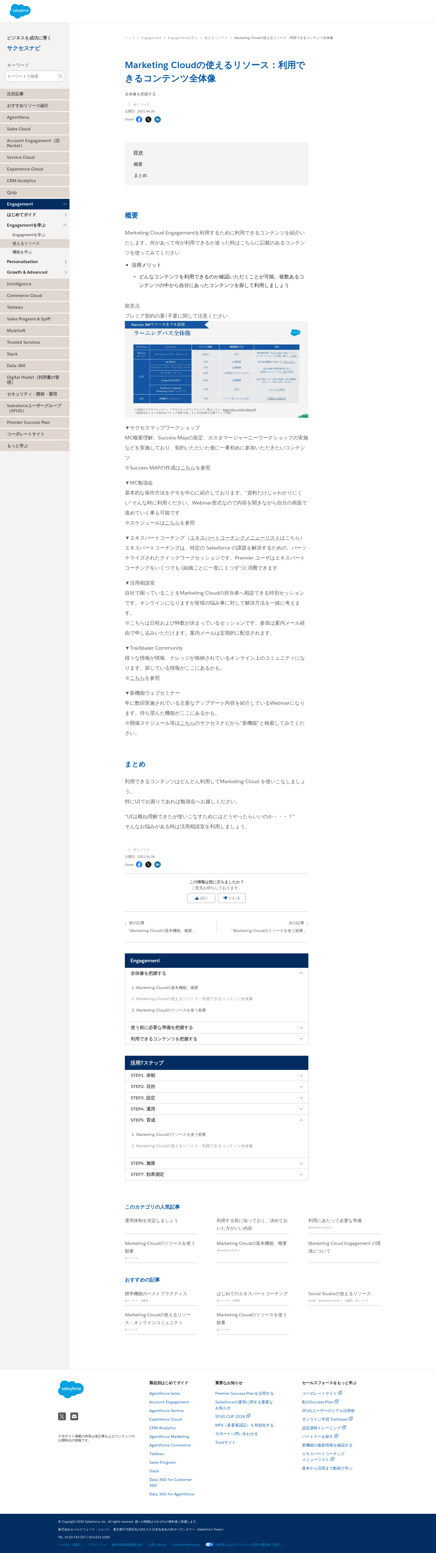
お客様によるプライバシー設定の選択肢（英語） (244, 1545)
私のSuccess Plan (317, 1401)
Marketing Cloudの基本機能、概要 (167, 987)
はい (201, 898)
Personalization (22, 261)
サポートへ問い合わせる (236, 1433)
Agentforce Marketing (169, 1436)
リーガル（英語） (70, 1545)
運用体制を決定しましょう (151, 1220)
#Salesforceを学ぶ (320, 1227)
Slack (154, 1470)
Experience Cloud (165, 1419)
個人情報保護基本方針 (127, 1545)
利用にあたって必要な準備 (335, 1220)
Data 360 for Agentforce (171, 1494)
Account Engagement (169, 1401)
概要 (138, 164)
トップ (130, 37)
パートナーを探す (317, 1436)
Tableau (156, 1453)
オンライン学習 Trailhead (325, 1419)
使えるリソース (26, 243)
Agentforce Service (166, 1410)
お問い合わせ (157, 1545)
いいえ (232, 898)
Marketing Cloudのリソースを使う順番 (171, 1010)
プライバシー (97, 1545)
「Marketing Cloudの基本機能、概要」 (171, 926)
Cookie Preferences (186, 1545)
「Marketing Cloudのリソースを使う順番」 (262, 926)
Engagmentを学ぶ (29, 234)
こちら (187, 467)
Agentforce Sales (164, 1393)
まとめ (140, 175)
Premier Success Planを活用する (244, 1393)
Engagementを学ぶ (183, 37)
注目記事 (15, 94)
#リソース (141, 104)
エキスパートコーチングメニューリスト (235, 538)
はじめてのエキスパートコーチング (252, 1294)
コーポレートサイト (25, 434)
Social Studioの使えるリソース (339, 1294)
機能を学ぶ (22, 251)
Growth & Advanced (27, 272)
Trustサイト (225, 1442)
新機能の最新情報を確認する (327, 1445)
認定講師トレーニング (321, 1427)
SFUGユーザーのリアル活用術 (328, 1410)
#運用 (144, 1300)
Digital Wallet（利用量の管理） (33, 380)
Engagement (151, 37)
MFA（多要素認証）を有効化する (244, 1425)
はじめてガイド (21, 214)
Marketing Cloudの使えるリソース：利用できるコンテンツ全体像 (194, 998)
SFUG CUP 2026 (230, 1416)
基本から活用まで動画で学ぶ (327, 1468)
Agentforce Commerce (170, 1445)
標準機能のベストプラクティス (156, 1294)
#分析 (312, 1300)
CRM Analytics (162, 1427)
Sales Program (162, 1462)
